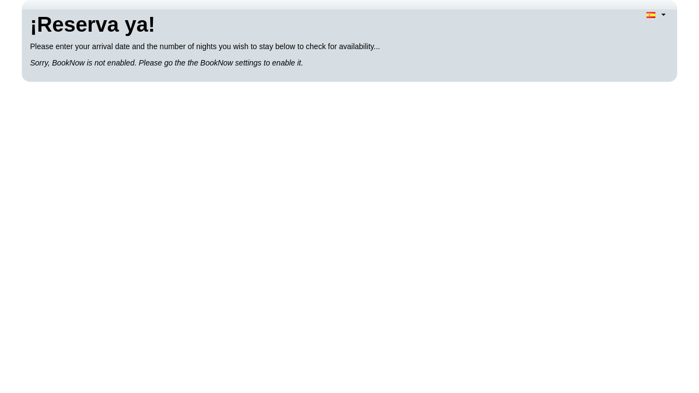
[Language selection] (656, 14)
